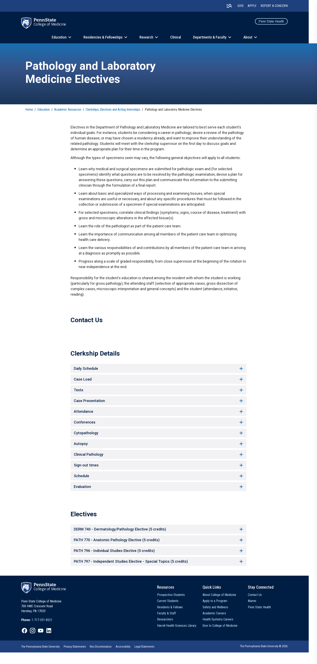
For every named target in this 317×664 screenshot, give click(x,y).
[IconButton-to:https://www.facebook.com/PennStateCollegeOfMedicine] (28, 642)
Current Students (172, 613)
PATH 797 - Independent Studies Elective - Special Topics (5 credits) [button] (158, 572)
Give (244, 6)
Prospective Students (175, 606)
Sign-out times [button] (158, 472)
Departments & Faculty (213, 37)
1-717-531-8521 (46, 632)
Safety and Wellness (219, 619)
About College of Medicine (223, 606)
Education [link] (44, 110)
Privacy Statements (79, 658)
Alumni (256, 613)
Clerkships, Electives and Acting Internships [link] (113, 110)
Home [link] (29, 110)
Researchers (169, 631)
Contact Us (259, 606)
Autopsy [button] (158, 449)
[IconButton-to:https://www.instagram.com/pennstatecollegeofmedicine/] (37, 642)
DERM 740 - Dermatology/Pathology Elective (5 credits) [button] (158, 538)
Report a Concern (278, 6)
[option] (41, 631)
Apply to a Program (219, 613)
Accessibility (127, 658)
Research (150, 37)
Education (63, 37)
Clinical (179, 37)
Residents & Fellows (174, 619)
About (251, 37)
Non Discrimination (105, 658)
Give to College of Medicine (224, 637)
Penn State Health (275, 21)
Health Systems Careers (222, 631)
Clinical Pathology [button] (158, 461)
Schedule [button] (158, 483)
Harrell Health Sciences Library (181, 637)
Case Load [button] (158, 381)
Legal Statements (149, 658)
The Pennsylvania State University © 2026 (268, 657)
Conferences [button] (158, 427)
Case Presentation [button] (158, 404)
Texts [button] (158, 393)
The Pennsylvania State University (44, 658)
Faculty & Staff (170, 625)
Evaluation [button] (158, 495)
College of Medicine (54, 24)
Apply (255, 6)
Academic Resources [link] (67, 110)
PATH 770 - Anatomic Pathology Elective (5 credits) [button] (158, 549)
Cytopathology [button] (158, 438)
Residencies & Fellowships (107, 37)
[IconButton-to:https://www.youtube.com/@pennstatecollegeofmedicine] (45, 642)
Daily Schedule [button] (158, 370)
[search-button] (233, 6)
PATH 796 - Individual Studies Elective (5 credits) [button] (158, 561)
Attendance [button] (158, 415)
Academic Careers (218, 625)
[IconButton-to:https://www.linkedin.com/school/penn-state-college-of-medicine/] (53, 642)
